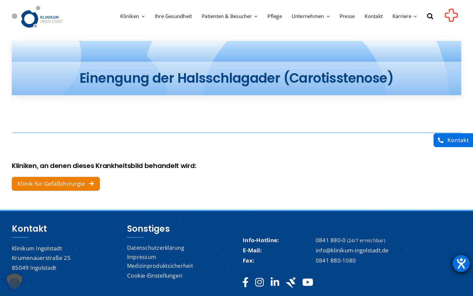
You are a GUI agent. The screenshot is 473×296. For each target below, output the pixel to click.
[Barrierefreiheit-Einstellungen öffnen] (461, 263)
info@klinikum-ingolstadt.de (352, 250)
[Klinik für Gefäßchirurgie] (56, 184)
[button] (430, 17)
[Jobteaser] (291, 283)
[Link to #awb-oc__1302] (451, 18)
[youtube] (307, 282)
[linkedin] (275, 282)
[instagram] (259, 282)
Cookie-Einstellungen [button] (154, 275)
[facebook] (245, 282)
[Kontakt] (453, 140)
